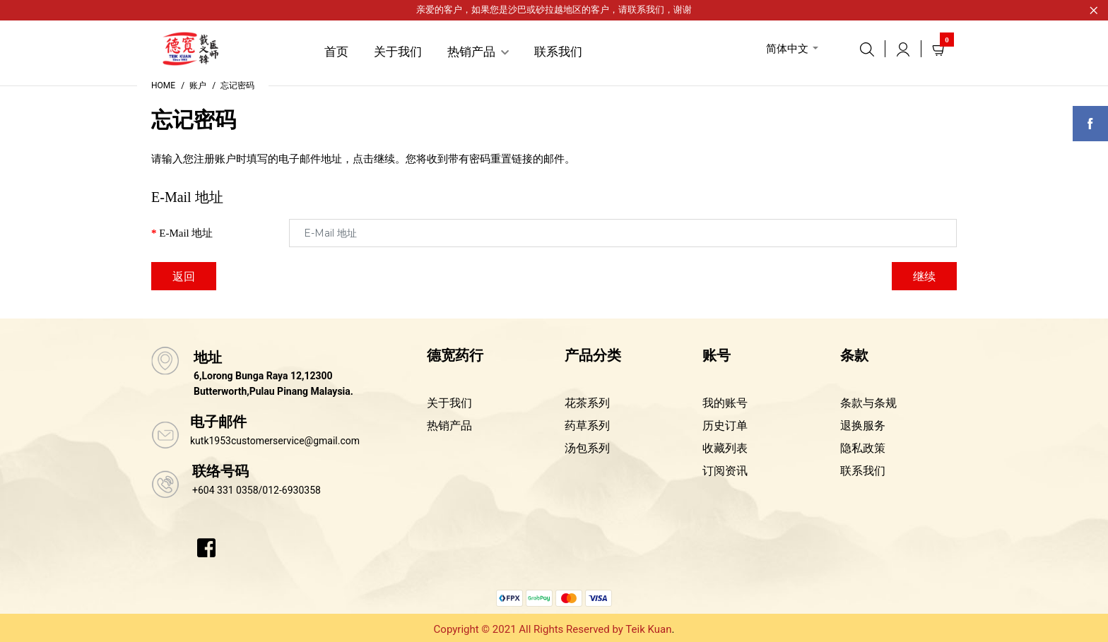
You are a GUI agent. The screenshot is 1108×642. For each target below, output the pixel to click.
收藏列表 (725, 448)
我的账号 (725, 403)
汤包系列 (587, 448)
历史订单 (725, 426)
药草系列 (587, 426)
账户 (197, 85)
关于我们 (449, 403)
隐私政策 (862, 448)
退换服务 (862, 426)
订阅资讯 (725, 471)
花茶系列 (587, 403)
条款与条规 (868, 403)
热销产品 (449, 426)
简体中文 (787, 48)
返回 (183, 277)
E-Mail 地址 (186, 233)
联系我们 (645, 9)
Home (163, 85)
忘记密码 (237, 85)
